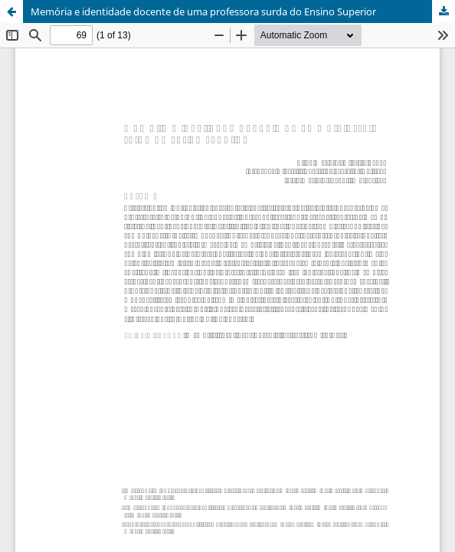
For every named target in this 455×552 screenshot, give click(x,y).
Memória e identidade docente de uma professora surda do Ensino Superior (203, 11)
